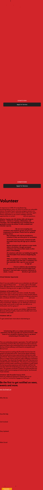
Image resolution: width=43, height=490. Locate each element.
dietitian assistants (11, 307)
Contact (12, 411)
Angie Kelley (19, 216)
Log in (2, 486)
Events (9, 428)
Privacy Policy (10, 486)
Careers (12, 409)
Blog (8, 434)
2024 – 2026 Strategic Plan (12, 402)
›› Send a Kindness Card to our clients (11, 280)
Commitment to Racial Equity (12, 404)
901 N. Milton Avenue (6, 393)
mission (26, 298)
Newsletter (8, 436)
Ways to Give (9, 426)
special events (22, 307)
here (17, 285)
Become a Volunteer (9, 425)
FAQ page (35, 376)
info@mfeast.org (15, 396)
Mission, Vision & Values (12, 401)
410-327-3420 (4, 396)
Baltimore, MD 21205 (6, 394)
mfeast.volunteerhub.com (16, 264)
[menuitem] (6, 5)
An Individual (4, 322)
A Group (2, 325)
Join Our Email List (5, 389)
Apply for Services (9, 419)
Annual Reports (8, 439)
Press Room (8, 438)
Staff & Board (12, 407)
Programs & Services (9, 417)
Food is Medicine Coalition (12, 406)
